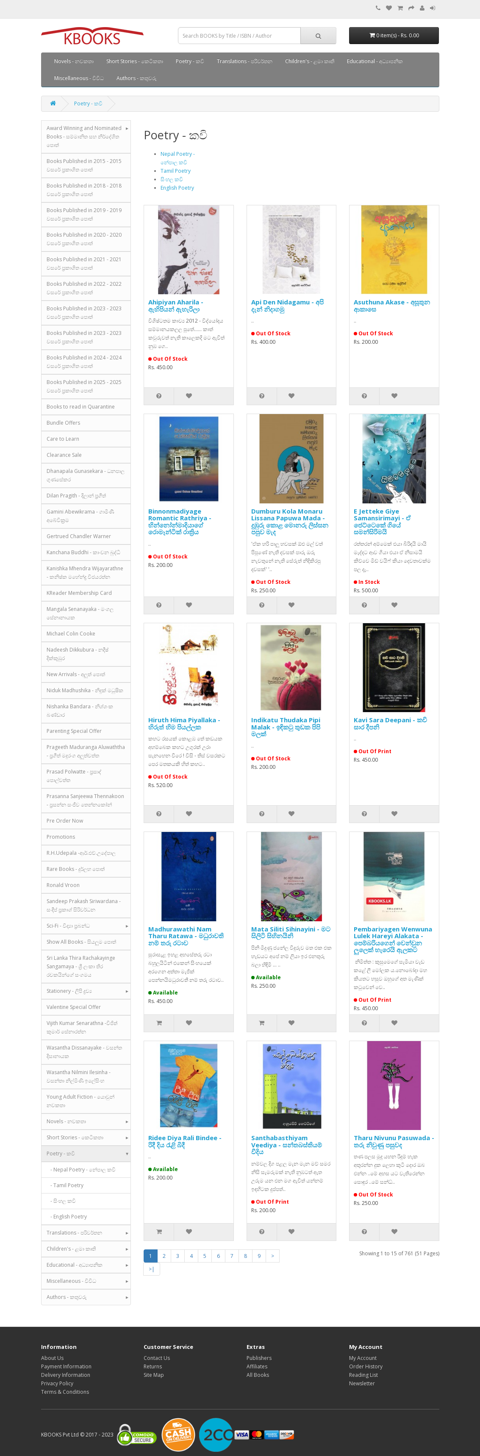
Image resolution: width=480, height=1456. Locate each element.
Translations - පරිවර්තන (244, 61)
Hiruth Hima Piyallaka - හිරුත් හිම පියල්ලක (184, 723)
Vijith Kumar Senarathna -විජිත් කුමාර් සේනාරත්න (82, 1027)
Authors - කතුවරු (137, 78)
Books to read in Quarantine (81, 406)
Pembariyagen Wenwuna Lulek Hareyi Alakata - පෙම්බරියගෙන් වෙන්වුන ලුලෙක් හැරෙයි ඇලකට (393, 939)
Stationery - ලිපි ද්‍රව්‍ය (69, 991)
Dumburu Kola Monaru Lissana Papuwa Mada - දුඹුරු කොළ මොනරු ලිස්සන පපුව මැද (289, 521)
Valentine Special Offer (74, 1007)
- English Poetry (67, 1216)
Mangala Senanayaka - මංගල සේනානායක (80, 613)
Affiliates (257, 1366)
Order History (366, 1366)
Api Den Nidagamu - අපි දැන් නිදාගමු (287, 305)
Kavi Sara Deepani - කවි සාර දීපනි (390, 723)
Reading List (363, 1375)
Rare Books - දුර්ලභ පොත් (76, 869)
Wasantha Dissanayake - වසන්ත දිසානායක (84, 1052)
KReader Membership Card (79, 593)
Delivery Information (65, 1375)
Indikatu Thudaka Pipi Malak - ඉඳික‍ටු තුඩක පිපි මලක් (285, 727)
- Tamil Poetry (65, 1185)
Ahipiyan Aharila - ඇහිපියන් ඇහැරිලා (175, 305)
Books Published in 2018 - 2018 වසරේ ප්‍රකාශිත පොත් (84, 190)
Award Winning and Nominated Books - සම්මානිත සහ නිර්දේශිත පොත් (84, 136)
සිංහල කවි (172, 179)
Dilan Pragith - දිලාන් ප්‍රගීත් (76, 495)
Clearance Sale (64, 455)
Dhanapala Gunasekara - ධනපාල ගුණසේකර (86, 475)
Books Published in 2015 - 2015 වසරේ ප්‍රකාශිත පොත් (84, 165)
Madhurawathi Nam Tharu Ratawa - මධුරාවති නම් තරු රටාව (186, 936)
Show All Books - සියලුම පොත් (81, 941)
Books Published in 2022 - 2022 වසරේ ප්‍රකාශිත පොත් (84, 288)
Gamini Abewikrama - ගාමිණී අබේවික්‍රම (80, 516)
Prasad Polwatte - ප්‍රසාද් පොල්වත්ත (74, 776)
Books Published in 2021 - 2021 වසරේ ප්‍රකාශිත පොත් (84, 263)
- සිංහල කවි (61, 1201)
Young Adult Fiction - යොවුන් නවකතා (80, 1101)
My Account (363, 1358)
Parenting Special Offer (74, 731)
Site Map (154, 1375)
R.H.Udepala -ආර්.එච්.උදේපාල (81, 852)
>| (152, 1269)
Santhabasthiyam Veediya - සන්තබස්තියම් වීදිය (286, 1144)
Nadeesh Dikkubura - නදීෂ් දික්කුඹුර (77, 654)
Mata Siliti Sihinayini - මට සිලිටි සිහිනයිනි (290, 932)
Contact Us (157, 1358)
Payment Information (66, 1366)
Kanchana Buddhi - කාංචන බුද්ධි (83, 552)
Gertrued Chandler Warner (79, 536)
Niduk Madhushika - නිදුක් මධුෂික (85, 690)
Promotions (61, 836)
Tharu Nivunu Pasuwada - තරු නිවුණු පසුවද (394, 1141)
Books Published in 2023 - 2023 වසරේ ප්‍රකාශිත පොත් (84, 312)
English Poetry (177, 187)
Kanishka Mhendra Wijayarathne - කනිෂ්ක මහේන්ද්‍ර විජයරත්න (85, 572)
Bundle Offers (63, 422)
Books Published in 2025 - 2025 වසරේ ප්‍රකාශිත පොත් (84, 386)
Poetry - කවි (190, 61)
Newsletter (362, 1383)
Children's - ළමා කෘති (309, 61)
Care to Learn (63, 438)
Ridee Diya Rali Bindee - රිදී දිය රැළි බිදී (185, 1141)
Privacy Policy (57, 1383)
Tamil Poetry (176, 170)
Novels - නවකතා (74, 61)
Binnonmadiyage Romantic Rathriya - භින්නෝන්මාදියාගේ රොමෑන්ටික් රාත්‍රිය (179, 521)
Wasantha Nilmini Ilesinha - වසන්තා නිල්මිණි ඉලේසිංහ (79, 1076)
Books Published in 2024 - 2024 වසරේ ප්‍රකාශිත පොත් (84, 362)
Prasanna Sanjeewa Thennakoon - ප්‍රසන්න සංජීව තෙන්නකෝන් (85, 800)
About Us (52, 1358)
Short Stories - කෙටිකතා (134, 61)
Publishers (259, 1358)
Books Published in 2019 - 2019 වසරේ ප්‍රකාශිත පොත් (84, 214)
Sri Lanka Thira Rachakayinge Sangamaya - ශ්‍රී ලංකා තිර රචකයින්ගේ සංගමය (81, 966)
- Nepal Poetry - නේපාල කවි (81, 1169)
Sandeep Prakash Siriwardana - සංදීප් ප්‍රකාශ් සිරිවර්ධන (84, 905)
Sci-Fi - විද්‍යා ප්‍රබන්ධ (68, 925)
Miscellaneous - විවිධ (79, 78)
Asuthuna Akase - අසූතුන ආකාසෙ (392, 305)
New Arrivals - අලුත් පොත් (76, 674)
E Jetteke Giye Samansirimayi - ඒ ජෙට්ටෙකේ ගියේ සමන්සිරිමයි (382, 521)
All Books (258, 1375)
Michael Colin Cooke (71, 633)
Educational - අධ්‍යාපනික (375, 61)
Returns (153, 1366)
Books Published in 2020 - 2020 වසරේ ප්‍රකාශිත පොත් (84, 239)
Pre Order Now (65, 820)
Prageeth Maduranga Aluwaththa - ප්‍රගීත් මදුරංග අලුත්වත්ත (86, 751)
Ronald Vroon (63, 885)
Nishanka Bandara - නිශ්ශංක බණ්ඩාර (80, 710)
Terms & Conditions (65, 1391)
